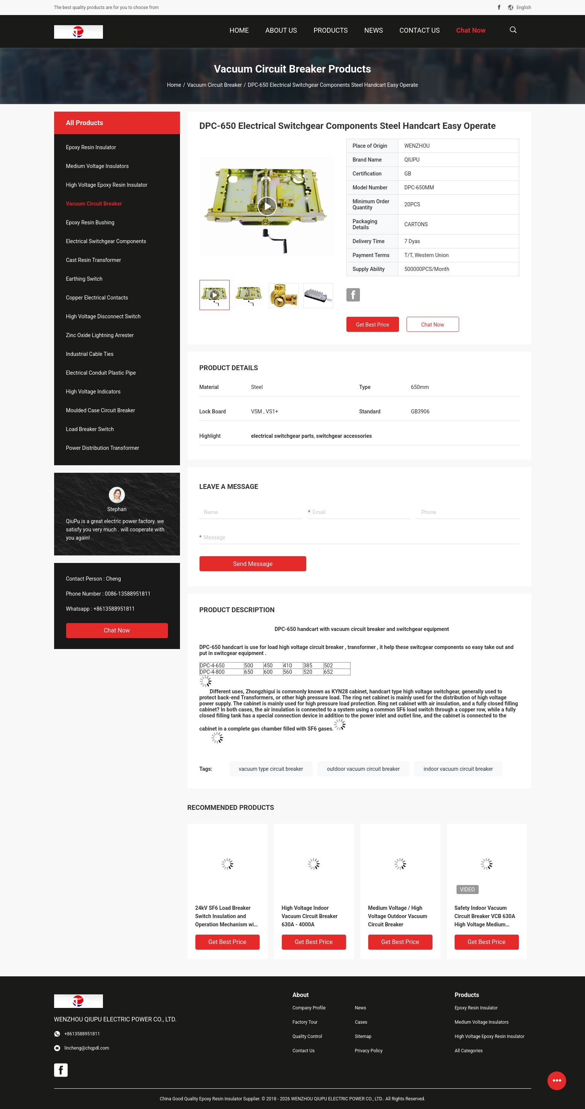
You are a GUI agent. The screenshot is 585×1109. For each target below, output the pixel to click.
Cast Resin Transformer (93, 260)
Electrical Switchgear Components (106, 241)
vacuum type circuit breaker (271, 769)
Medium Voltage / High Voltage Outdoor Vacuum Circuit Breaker (398, 916)
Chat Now (117, 630)
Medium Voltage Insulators (97, 166)
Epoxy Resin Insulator (91, 147)
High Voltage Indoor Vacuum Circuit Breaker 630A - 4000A (310, 916)
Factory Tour (305, 1022)
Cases (361, 1022)
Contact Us (304, 1050)
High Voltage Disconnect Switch (103, 316)
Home (174, 85)
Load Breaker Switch (90, 429)
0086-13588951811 (128, 594)
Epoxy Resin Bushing (90, 222)
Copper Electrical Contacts (97, 298)
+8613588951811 (114, 609)
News (360, 1008)
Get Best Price (372, 325)
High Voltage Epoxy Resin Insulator (107, 185)
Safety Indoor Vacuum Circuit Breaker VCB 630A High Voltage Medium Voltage (485, 917)
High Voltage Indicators (93, 392)
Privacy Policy (368, 1050)
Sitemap (363, 1036)
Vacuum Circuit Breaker (214, 85)
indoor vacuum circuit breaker (458, 769)
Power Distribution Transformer (102, 448)
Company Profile (309, 1008)
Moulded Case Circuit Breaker (100, 410)
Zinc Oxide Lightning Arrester (100, 335)
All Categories (468, 1050)
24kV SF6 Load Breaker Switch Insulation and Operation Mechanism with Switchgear (227, 917)
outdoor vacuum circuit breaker (363, 769)
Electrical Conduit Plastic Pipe (101, 373)
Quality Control (307, 1036)
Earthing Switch (84, 279)
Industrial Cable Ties (90, 354)
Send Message (253, 563)
